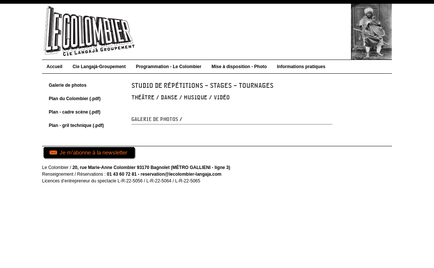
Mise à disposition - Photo (239, 66)
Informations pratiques (301, 66)
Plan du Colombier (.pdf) (74, 98)
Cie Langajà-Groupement (99, 66)
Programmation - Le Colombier (168, 66)
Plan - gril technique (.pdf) (76, 125)
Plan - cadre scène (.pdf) (74, 112)
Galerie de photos (67, 85)
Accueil (55, 66)
